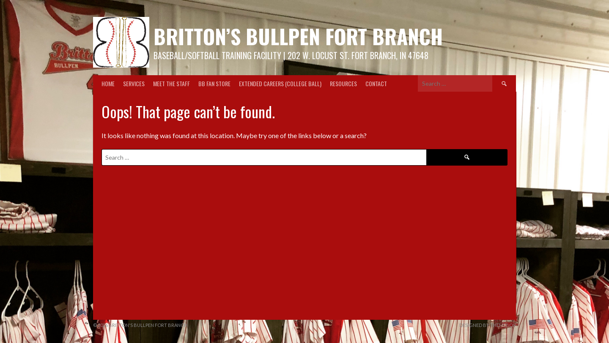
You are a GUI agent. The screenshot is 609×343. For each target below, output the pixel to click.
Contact (376, 83)
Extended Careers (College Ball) (280, 83)
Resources (343, 83)
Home (108, 83)
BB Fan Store (214, 83)
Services (134, 83)
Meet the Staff (171, 83)
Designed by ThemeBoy (487, 325)
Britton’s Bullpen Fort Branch (298, 36)
